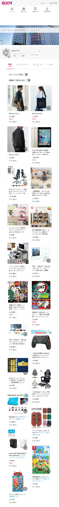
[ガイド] (43, 3)
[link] (17, 98)
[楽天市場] (53, 3)
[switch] (25, 74)
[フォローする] (34, 55)
